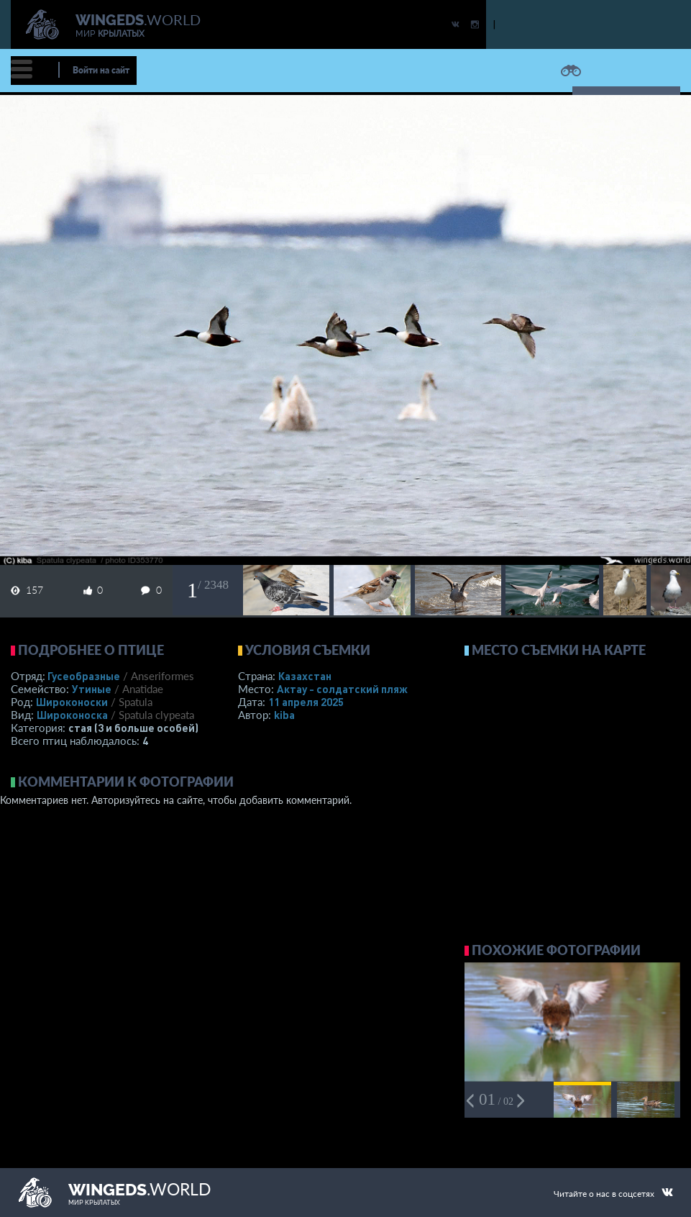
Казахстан (304, 675)
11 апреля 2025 (306, 701)
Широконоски (72, 701)
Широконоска (72, 714)
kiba (284, 714)
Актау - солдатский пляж (342, 688)
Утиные (91, 688)
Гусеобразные (83, 675)
